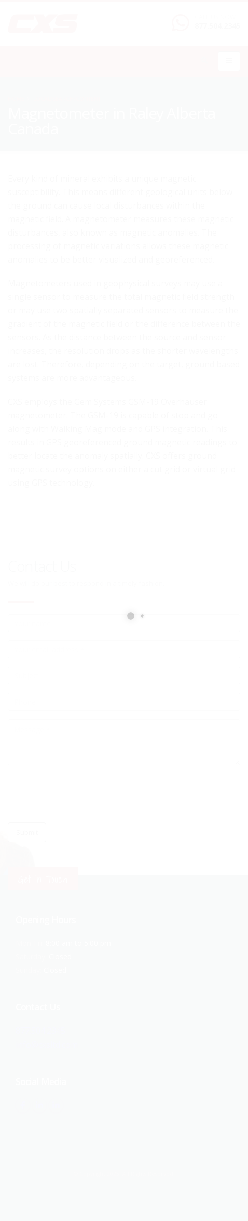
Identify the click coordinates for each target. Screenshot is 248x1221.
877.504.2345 (217, 26)
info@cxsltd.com (47, 1044)
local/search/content (67, 98)
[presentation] (87, 794)
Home (16, 98)
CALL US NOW (215, 17)
